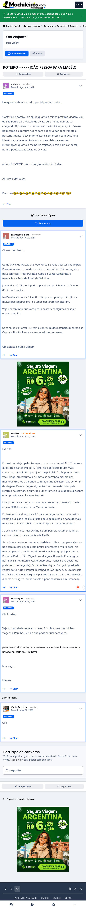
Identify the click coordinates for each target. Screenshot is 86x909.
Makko (15, 433)
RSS (68, 898)
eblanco (15, 84)
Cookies (57, 898)
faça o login (16, 759)
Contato (45, 898)
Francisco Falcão (20, 234)
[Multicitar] (4, 355)
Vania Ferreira (19, 707)
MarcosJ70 (17, 598)
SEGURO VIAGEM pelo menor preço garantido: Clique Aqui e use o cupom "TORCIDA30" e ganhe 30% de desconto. (38, 15)
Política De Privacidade (25, 898)
